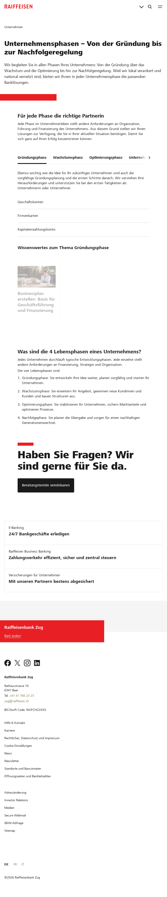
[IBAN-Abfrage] (13, 823)
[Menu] (160, 6)
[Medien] (9, 807)
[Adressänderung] (15, 792)
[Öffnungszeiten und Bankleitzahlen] (27, 776)
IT (23, 864)
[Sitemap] (9, 830)
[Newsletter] (11, 761)
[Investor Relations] (16, 800)
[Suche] (150, 6)
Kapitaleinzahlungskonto (36, 229)
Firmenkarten (28, 216)
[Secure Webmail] (15, 815)
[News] (8, 753)
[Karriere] (9, 730)
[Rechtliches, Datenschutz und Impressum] (32, 738)
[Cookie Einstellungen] (18, 745)
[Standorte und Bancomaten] (22, 768)
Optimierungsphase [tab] (105, 157)
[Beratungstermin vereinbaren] (46, 485)
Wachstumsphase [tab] (68, 157)
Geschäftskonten (30, 202)
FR (15, 864)
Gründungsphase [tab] (32, 157)
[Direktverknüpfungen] (141, 6)
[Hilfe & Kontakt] (14, 723)
